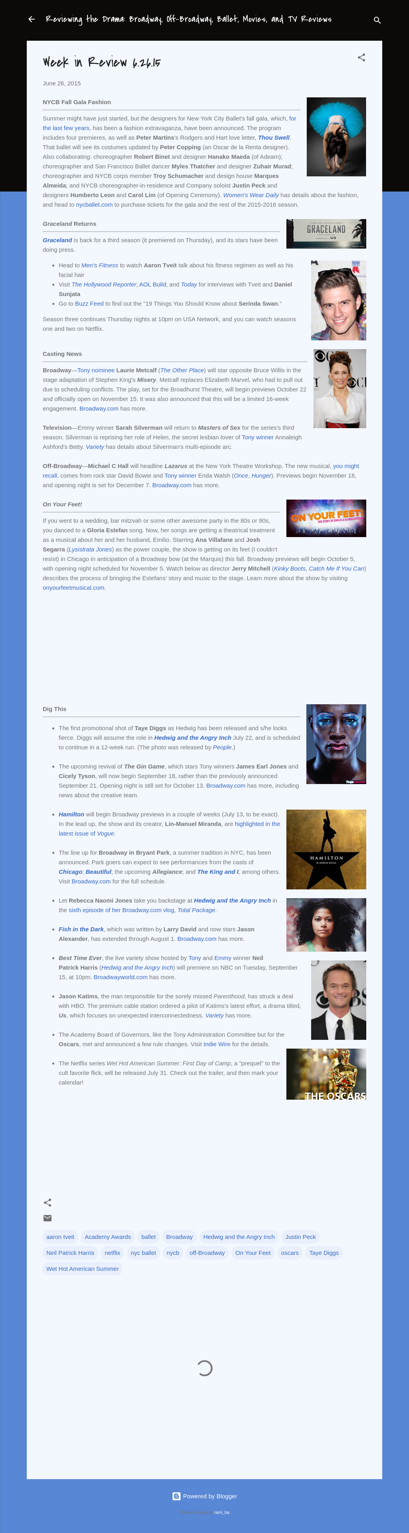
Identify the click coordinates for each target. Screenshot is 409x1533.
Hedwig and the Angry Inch (239, 1236)
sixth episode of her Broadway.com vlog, (142, 910)
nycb (173, 1252)
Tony (195, 957)
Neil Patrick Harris (70, 1252)
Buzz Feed (89, 303)
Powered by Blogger (204, 1496)
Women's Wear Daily (251, 195)
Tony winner (258, 437)
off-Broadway (207, 1252)
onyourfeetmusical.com (73, 587)
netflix (112, 1252)
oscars (290, 1252)
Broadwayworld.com (121, 977)
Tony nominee (96, 370)
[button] (361, 59)
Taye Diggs (324, 1252)
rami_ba (221, 1512)
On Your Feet (252, 1252)
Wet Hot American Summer (82, 1268)
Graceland (57, 240)
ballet (148, 1236)
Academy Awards (108, 1236)
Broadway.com (99, 408)
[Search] (377, 22)
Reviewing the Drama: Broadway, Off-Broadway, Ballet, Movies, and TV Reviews (189, 19)
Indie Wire (216, 1044)
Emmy (223, 957)
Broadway (179, 1236)
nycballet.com (94, 204)
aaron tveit (60, 1236)
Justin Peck (300, 1236)
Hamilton (71, 814)
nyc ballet (143, 1252)
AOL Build (152, 284)
